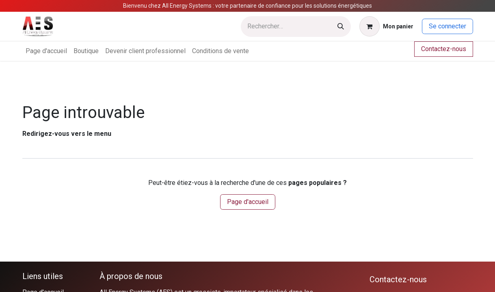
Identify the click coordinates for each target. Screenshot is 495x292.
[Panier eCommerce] (386, 26)
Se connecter (447, 26)
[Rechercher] (341, 26)
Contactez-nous (443, 49)
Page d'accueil (247, 202)
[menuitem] (46, 51)
